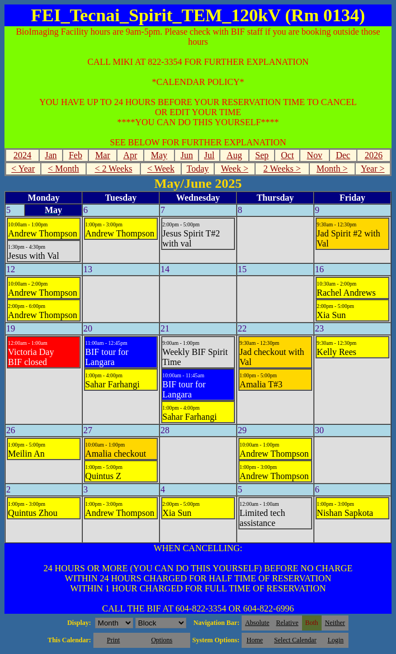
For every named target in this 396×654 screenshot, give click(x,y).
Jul (209, 155)
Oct (287, 155)
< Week (161, 168)
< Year (23, 168)
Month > (332, 168)
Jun (187, 155)
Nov (315, 155)
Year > (373, 168)
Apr (130, 155)
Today (197, 168)
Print (113, 640)
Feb (75, 155)
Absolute (257, 623)
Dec (343, 155)
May (159, 155)
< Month (63, 168)
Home (255, 640)
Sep (261, 155)
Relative (287, 623)
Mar (102, 155)
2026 (374, 155)
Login (336, 640)
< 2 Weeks (113, 168)
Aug (234, 155)
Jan (50, 155)
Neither (335, 623)
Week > (234, 168)
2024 (22, 155)
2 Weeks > (282, 168)
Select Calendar (295, 640)
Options (161, 640)
